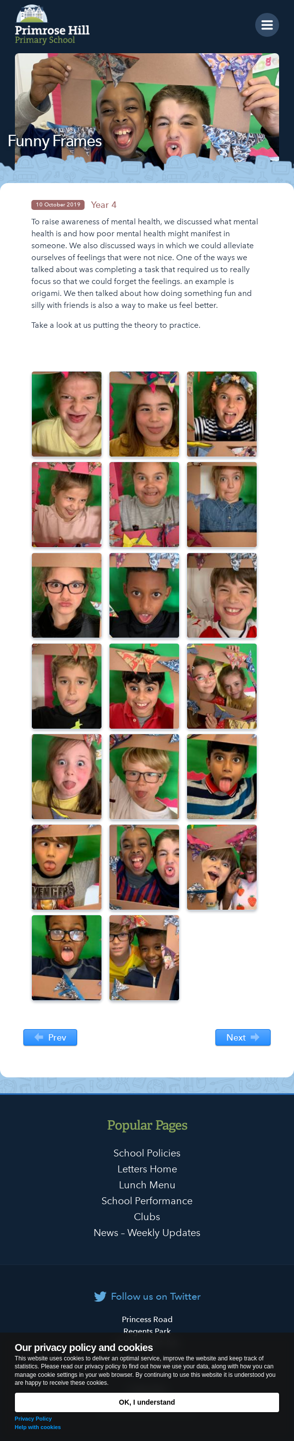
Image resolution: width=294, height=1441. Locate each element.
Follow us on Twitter (155, 1296)
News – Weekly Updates (147, 1233)
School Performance (147, 1201)
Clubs (147, 1217)
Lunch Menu (147, 1185)
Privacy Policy (33, 1419)
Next (242, 1038)
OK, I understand (147, 1402)
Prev (50, 1038)
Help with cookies (38, 1427)
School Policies (147, 1153)
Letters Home (147, 1169)
